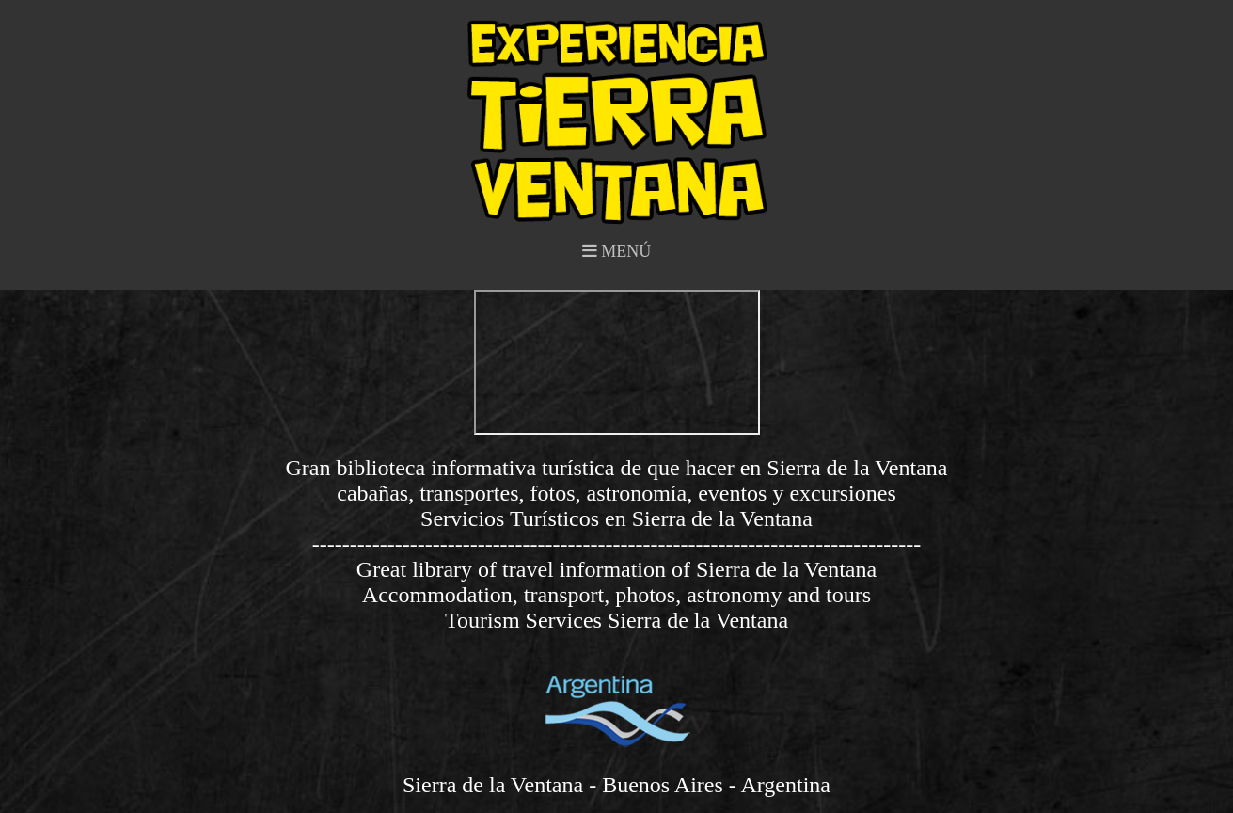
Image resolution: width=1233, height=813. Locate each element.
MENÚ (617, 251)
